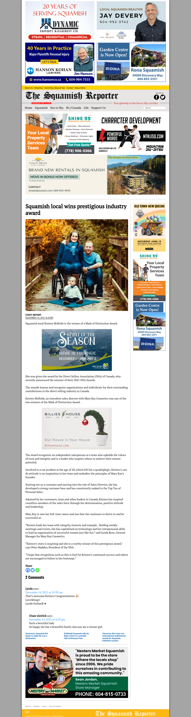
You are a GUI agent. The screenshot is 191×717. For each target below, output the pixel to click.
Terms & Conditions (55, 706)
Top (27, 712)
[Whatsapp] (37, 570)
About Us (28, 706)
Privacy (44, 706)
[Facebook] (28, 570)
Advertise (37, 706)
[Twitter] (32, 570)
